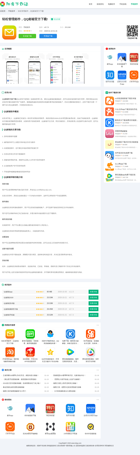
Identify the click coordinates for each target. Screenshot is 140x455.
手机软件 (134, 4)
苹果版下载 (48, 36)
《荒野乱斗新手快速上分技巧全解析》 (76, 379)
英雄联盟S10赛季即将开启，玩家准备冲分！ (76, 375)
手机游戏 (122, 4)
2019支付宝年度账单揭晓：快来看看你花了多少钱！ (26, 383)
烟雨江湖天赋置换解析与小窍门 (26, 391)
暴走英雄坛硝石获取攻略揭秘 (26, 387)
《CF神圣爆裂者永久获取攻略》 (76, 391)
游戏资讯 (100, 4)
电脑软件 (111, 4)
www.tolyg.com (76, 443)
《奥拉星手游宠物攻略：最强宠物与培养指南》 (26, 379)
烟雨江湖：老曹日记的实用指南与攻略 (76, 387)
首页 (90, 4)
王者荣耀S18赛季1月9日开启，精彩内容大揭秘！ (26, 375)
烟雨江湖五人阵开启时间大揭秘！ (76, 383)
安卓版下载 (27, 36)
